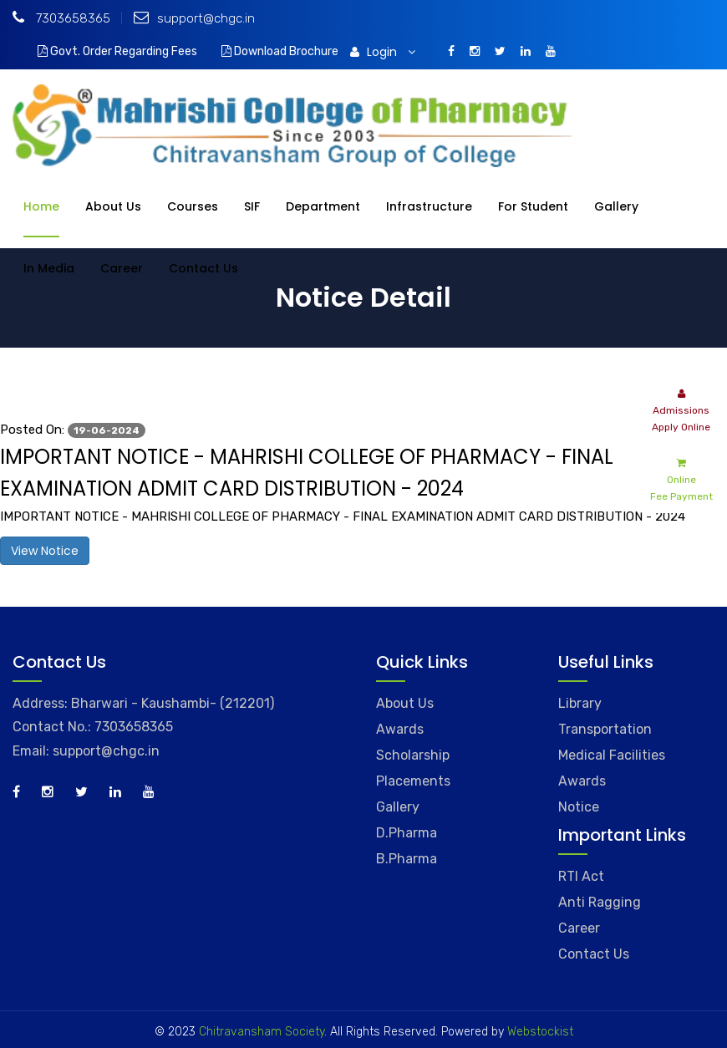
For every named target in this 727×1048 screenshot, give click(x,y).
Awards (400, 729)
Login (382, 51)
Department (323, 206)
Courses (192, 206)
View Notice (45, 550)
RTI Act (581, 876)
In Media (48, 268)
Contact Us (203, 268)
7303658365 (61, 18)
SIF (252, 206)
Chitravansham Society (261, 1032)
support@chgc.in (194, 18)
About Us (113, 206)
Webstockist (538, 1032)
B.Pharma (406, 859)
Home (41, 206)
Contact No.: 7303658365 (93, 727)
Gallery (616, 206)
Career (121, 268)
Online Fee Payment (681, 478)
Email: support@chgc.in (86, 751)
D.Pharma (406, 833)
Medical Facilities (611, 755)
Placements (413, 781)
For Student (533, 206)
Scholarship (413, 755)
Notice (578, 807)
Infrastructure (429, 206)
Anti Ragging (599, 902)
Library (580, 703)
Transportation (605, 729)
